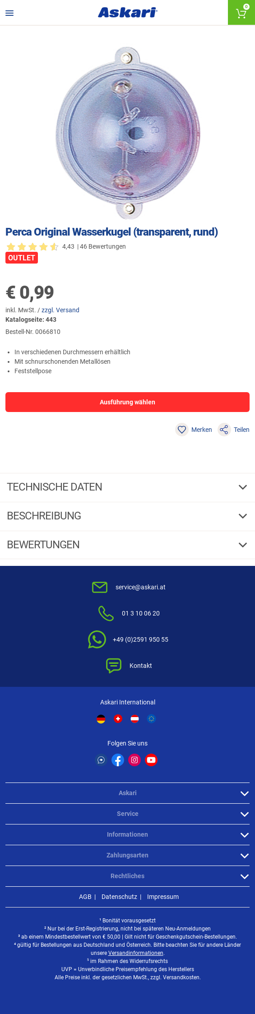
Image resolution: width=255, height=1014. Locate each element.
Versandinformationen (135, 953)
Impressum (163, 896)
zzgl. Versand (60, 310)
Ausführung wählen (127, 402)
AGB (85, 896)
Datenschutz (119, 896)
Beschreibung (45, 515)
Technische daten (55, 487)
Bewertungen (44, 544)
